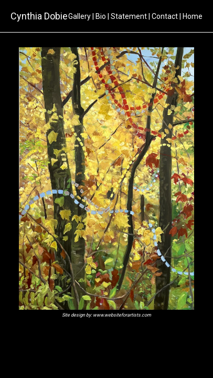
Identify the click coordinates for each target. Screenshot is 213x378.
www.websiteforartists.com (122, 315)
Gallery (79, 16)
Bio (100, 16)
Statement (129, 16)
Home (193, 16)
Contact (165, 16)
